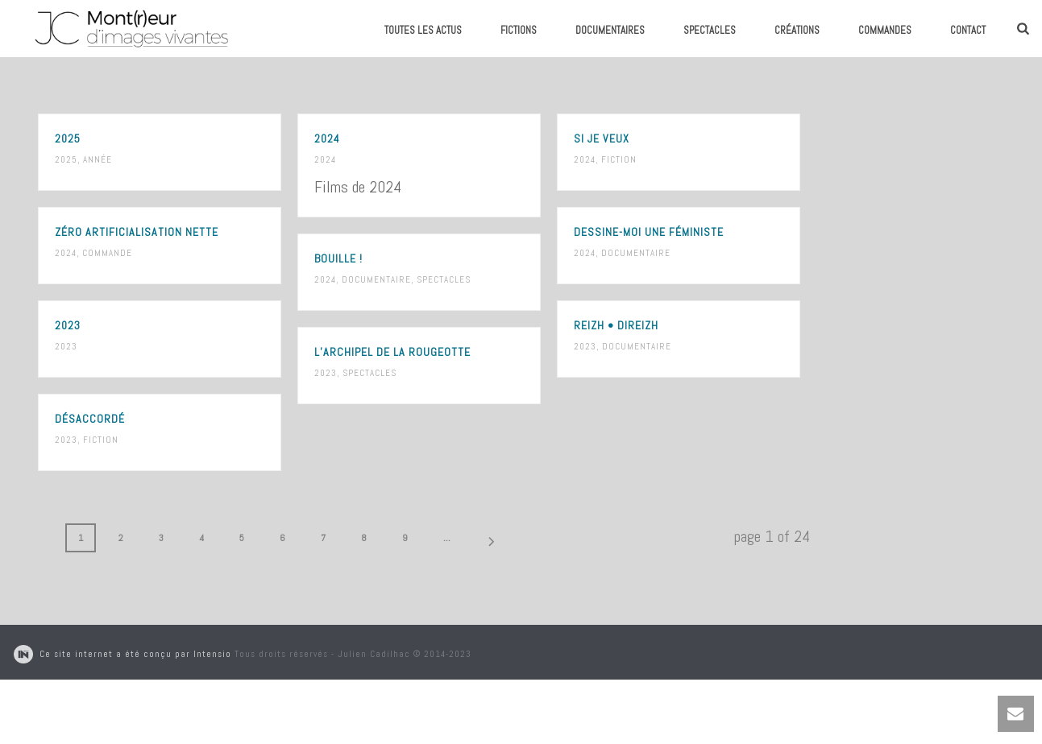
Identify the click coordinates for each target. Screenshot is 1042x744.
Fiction (619, 159)
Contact (968, 30)
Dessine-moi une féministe (649, 232)
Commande (107, 252)
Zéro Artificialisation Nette (136, 232)
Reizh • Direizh (616, 325)
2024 (327, 138)
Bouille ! (338, 258)
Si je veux (601, 138)
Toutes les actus (423, 30)
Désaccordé (90, 418)
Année (97, 159)
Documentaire (635, 252)
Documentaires (610, 30)
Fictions (518, 30)
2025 (68, 138)
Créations (797, 30)
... (446, 537)
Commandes (884, 30)
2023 (68, 325)
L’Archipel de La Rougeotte (392, 352)
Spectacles (709, 30)
